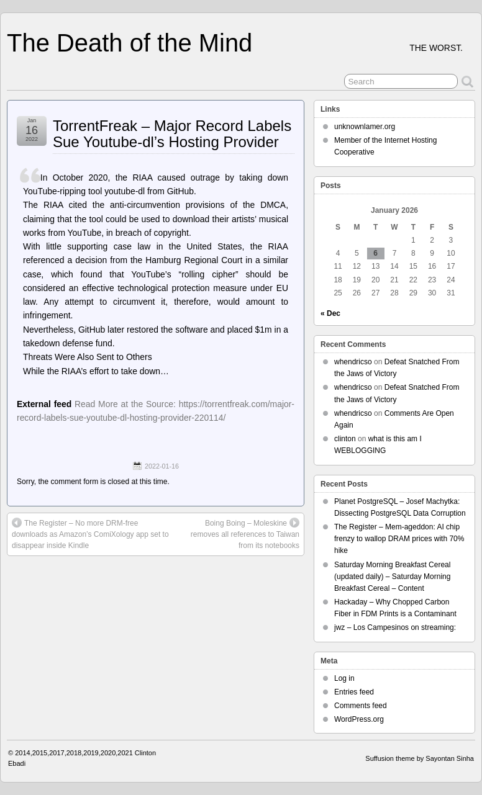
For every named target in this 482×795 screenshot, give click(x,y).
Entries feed (354, 692)
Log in (344, 678)
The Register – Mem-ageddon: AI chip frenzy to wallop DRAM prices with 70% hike (399, 539)
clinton (345, 438)
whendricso (353, 361)
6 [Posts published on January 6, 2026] (375, 253)
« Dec (330, 313)
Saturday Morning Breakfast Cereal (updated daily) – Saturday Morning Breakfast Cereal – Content (392, 576)
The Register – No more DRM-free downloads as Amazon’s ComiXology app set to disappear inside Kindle (90, 534)
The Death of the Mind (129, 42)
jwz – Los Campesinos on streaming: (395, 627)
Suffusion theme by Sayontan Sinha (419, 758)
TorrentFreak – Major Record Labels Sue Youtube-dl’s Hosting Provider (172, 133)
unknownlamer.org (364, 126)
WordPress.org (359, 719)
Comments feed (360, 705)
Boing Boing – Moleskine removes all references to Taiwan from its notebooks (245, 534)
